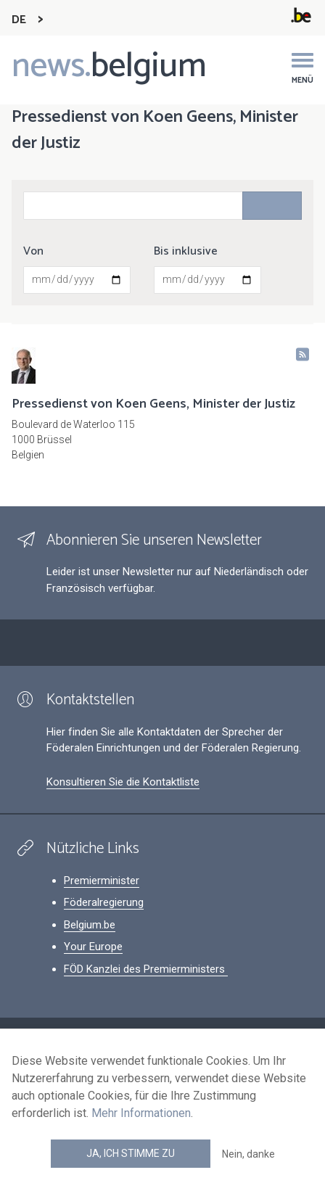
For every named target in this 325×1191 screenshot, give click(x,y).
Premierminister (101, 880)
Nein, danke (248, 1154)
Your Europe (93, 946)
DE (19, 20)
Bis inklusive (186, 251)
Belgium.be (89, 924)
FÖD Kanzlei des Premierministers (146, 969)
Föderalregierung (104, 902)
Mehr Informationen (141, 1113)
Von (33, 251)
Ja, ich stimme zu (130, 1153)
